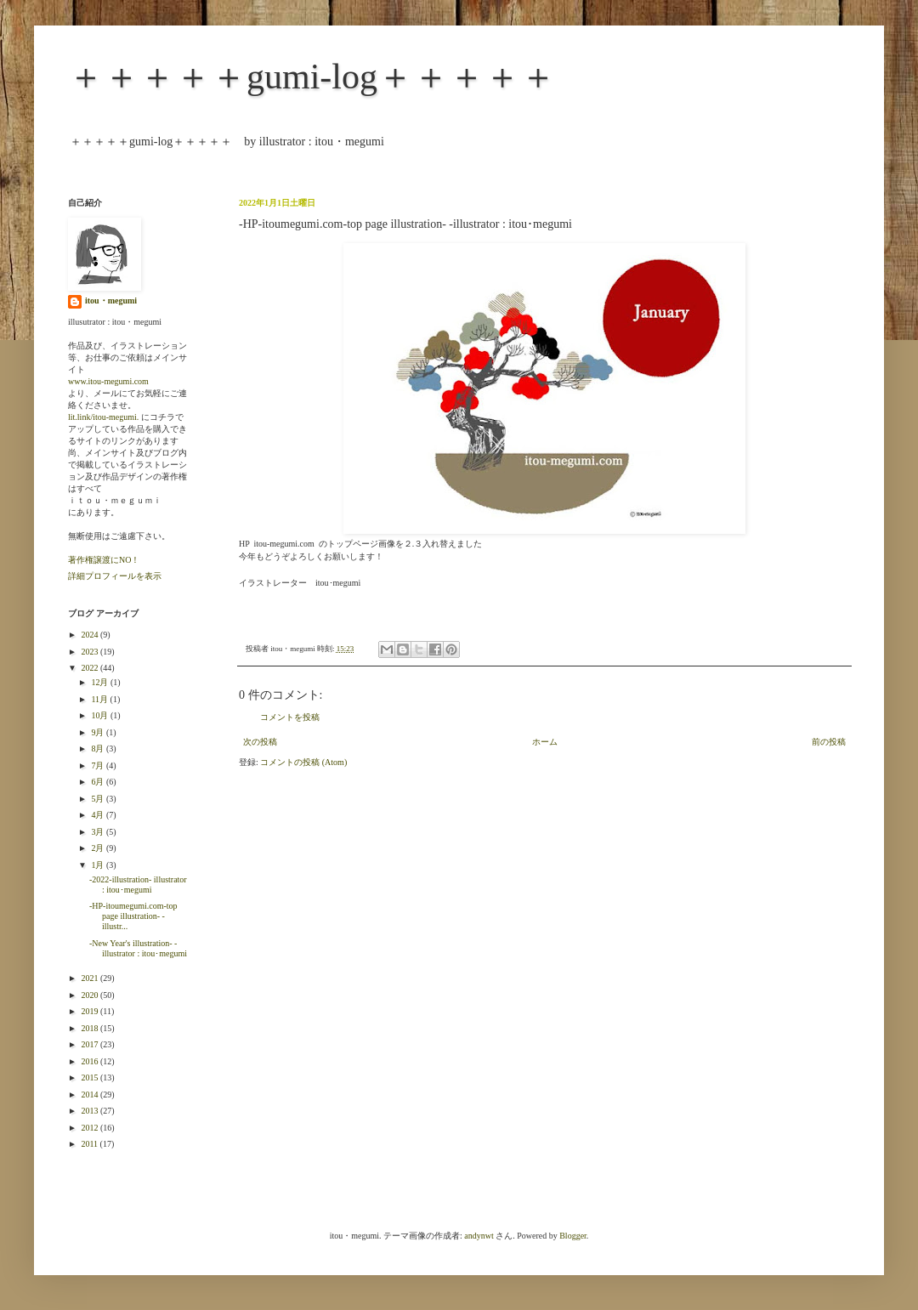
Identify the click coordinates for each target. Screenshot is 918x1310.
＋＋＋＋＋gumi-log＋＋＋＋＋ (312, 76)
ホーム (545, 741)
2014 (90, 1094)
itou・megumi (111, 300)
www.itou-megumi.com (108, 381)
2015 (90, 1077)
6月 (98, 781)
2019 (90, 1011)
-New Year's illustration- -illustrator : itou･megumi (138, 948)
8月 (98, 748)
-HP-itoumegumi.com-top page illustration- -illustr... (133, 916)
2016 (90, 1061)
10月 (100, 715)
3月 (98, 831)
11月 (100, 699)
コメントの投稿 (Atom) (303, 762)
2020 (90, 995)
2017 (90, 1044)
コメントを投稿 (290, 717)
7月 (98, 765)
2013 (90, 1110)
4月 (98, 814)
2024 (90, 634)
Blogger (572, 1235)
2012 (90, 1127)
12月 (100, 682)
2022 (90, 667)
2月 (98, 848)
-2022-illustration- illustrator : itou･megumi (138, 884)
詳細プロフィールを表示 (115, 576)
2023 (90, 651)
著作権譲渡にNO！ (103, 559)
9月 (98, 732)
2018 (90, 1028)
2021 (90, 978)
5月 (98, 798)
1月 (98, 865)
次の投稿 (260, 741)
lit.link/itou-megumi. (103, 417)
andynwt (478, 1235)
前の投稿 (829, 741)
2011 (90, 1143)
